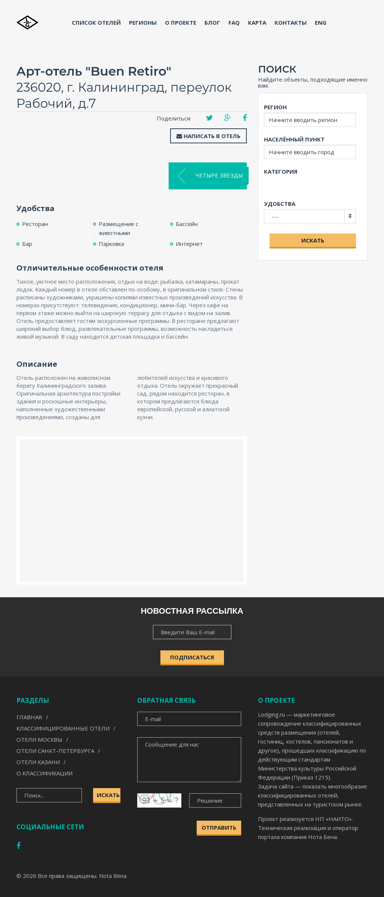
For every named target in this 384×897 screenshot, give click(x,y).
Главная (29, 717)
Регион (275, 107)
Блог (212, 22)
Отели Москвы (39, 739)
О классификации (44, 773)
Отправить (219, 827)
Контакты (290, 22)
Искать (312, 240)
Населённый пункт (294, 139)
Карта (257, 22)
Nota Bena (112, 875)
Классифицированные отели (63, 728)
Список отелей (96, 22)
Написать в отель (208, 136)
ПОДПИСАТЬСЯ (192, 657)
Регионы (143, 22)
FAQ (234, 22)
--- (275, 216)
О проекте (180, 22)
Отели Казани (38, 762)
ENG (320, 22)
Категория (281, 171)
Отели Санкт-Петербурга (55, 750)
